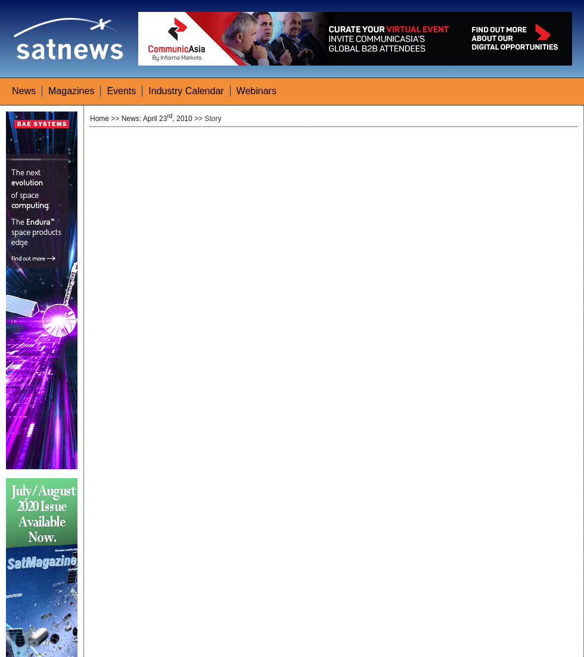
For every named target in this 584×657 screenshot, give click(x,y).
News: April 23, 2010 (157, 118)
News (24, 91)
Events (121, 91)
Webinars (257, 91)
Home (99, 118)
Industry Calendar (185, 91)
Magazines (71, 91)
